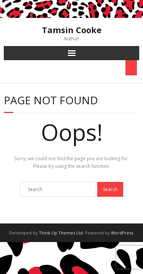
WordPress (122, 233)
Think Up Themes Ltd (61, 233)
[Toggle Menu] (131, 67)
